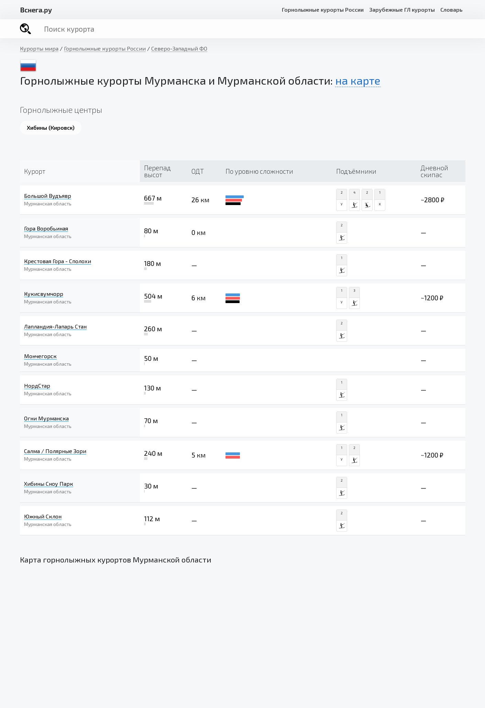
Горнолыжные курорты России (323, 9)
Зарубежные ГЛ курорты (402, 9)
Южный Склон (43, 516)
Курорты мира (39, 48)
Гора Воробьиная (46, 228)
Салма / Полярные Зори (55, 451)
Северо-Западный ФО (179, 48)
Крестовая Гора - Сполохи (57, 261)
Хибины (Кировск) (51, 127)
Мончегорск (40, 356)
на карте (358, 80)
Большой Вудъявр (47, 195)
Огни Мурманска (46, 418)
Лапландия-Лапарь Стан (55, 326)
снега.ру (36, 10)
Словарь (451, 9)
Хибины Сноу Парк (48, 483)
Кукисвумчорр (43, 293)
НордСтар (37, 385)
